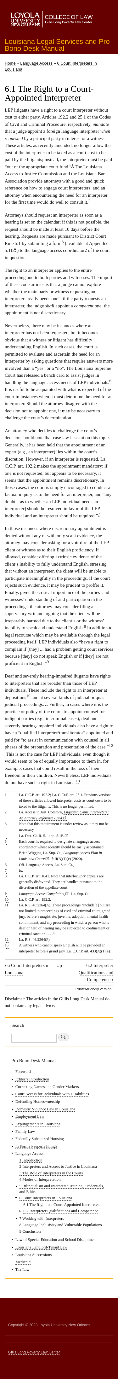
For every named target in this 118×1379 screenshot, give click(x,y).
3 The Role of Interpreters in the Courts (51, 1173)
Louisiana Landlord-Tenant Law (41, 1247)
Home (10, 63)
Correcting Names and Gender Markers (47, 1087)
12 (111, 745)
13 (78, 780)
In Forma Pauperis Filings (36, 1146)
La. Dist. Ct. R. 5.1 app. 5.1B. (44, 836)
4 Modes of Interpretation (40, 1179)
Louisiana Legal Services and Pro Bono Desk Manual (57, 45)
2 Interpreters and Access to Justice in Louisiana (58, 1166)
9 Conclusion (30, 1231)
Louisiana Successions (33, 1255)
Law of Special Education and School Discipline (54, 1239)
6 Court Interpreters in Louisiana (46, 1198)
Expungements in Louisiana (37, 1124)
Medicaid (23, 1262)
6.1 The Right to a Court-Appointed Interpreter (61, 1204)
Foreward (23, 1071)
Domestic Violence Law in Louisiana (45, 1109)
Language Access (36, 63)
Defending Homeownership (37, 1101)
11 (46, 703)
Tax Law (22, 1269)
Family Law (25, 1131)
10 (28, 695)
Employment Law (29, 1116)
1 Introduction (31, 1160)
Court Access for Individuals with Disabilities (52, 1094)
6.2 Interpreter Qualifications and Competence (96, 972)
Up (59, 965)
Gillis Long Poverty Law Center (34, 1352)
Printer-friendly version (93, 989)
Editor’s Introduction (32, 1079)
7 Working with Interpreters (42, 1218)
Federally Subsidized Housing (39, 1139)
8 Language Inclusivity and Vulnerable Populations (61, 1225)
